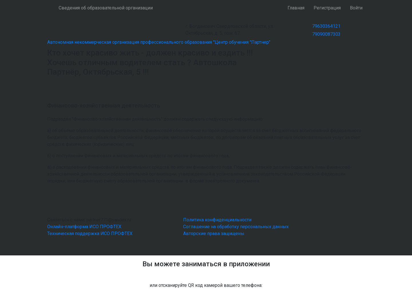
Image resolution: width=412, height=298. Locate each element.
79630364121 (326, 26)
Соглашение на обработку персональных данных (236, 226)
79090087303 (326, 34)
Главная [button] (296, 8)
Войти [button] (356, 8)
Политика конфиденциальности (217, 219)
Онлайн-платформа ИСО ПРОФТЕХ (84, 226)
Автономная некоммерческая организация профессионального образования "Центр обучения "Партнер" (158, 42)
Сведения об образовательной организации (106, 8)
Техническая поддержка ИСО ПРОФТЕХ (89, 233)
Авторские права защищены (213, 233)
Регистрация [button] (327, 8)
